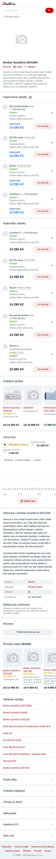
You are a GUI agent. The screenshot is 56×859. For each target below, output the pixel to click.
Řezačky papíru (12, 17)
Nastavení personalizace (42, 847)
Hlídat (17, 67)
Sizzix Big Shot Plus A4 (14, 747)
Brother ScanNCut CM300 (15, 713)
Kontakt (37, 851)
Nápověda (6, 847)
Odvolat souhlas (12, 851)
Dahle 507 (8, 733)
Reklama (27, 851)
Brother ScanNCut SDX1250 (16, 719)
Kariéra (47, 851)
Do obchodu (43, 126)
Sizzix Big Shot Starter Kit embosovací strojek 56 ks (27, 726)
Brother (31, 582)
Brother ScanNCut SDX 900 (16, 768)
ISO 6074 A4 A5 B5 (12, 740)
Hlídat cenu (28, 501)
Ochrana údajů (21, 847)
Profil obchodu (18, 109)
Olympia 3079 (9, 761)
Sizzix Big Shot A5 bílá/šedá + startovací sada (24, 754)
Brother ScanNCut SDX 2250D (17, 706)
